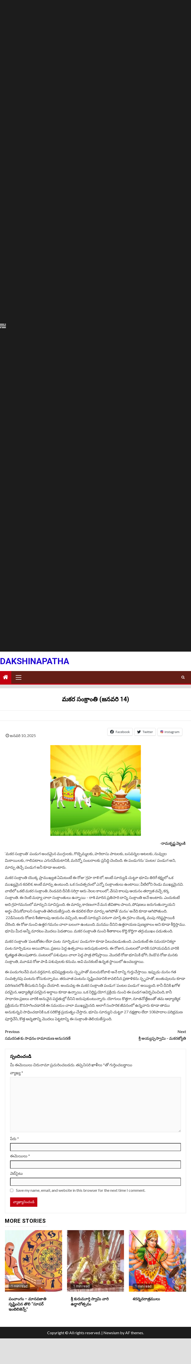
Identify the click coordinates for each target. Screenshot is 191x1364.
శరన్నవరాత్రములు (146, 1299)
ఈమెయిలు (20, 1155)
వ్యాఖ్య (16, 1072)
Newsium (111, 1332)
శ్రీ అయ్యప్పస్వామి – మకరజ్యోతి (141, 1034)
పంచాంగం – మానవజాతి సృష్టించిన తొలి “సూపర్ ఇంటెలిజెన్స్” (27, 1304)
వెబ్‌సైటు (16, 1173)
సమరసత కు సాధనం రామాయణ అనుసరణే (50, 1034)
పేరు (14, 1138)
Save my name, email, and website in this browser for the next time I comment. (80, 1190)
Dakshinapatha (34, 661)
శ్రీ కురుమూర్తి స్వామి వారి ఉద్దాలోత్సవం (90, 1301)
